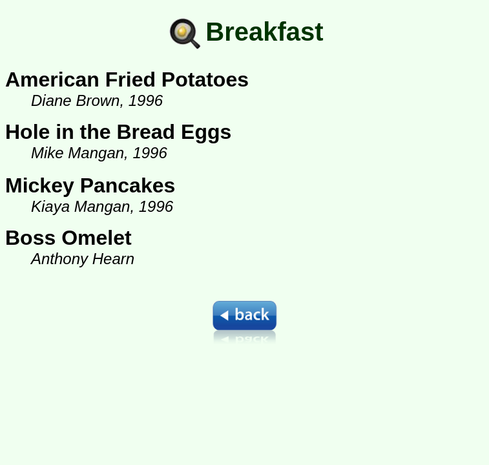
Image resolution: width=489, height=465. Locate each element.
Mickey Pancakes (90, 185)
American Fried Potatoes (127, 79)
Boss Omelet (68, 237)
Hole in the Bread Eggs (118, 131)
